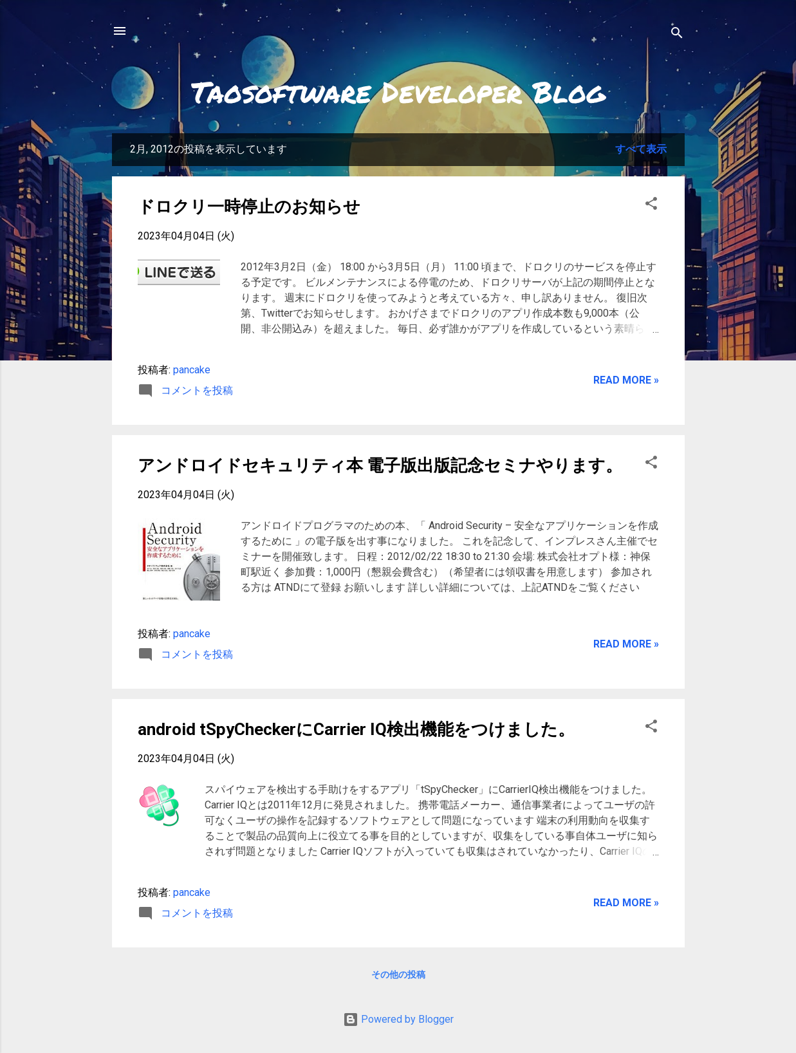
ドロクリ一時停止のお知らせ (249, 206)
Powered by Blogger (398, 1019)
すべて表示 (641, 149)
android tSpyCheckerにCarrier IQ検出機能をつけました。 (356, 729)
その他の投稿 (398, 974)
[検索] (677, 35)
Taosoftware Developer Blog (398, 91)
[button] (651, 206)
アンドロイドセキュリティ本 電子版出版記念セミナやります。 (380, 465)
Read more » (626, 380)
